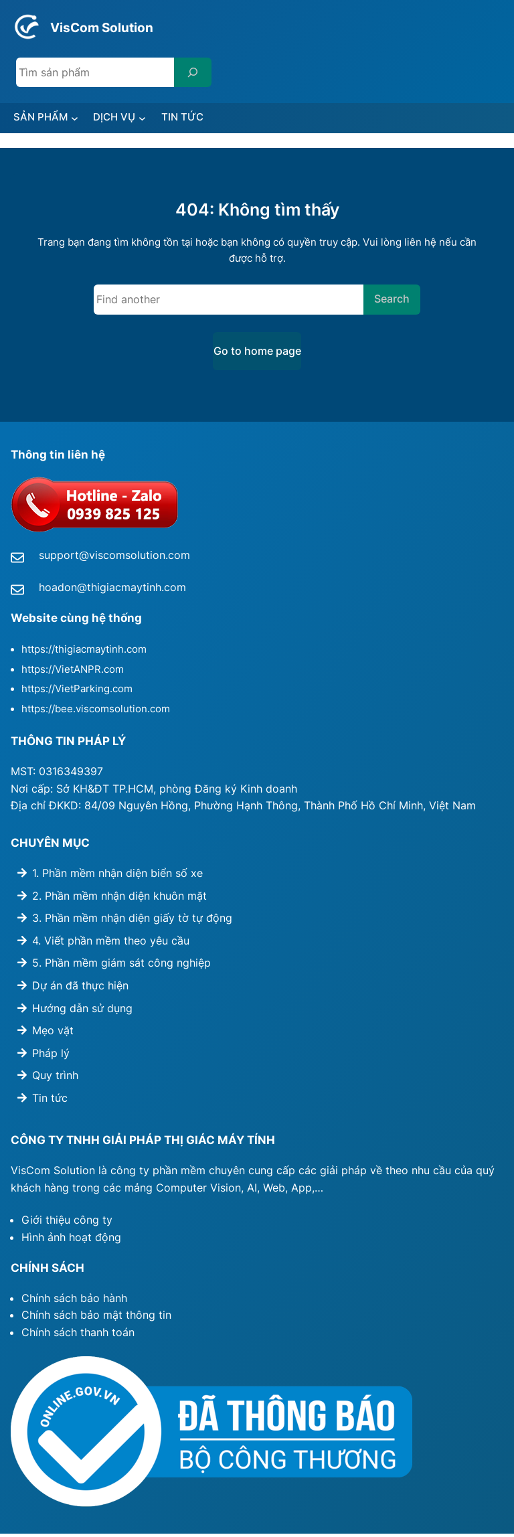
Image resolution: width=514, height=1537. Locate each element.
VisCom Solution (116, 26)
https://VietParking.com (77, 692)
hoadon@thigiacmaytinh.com (112, 590)
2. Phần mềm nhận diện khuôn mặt (119, 899)
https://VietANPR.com (72, 673)
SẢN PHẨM (45, 118)
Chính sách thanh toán (78, 1335)
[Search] (192, 72)
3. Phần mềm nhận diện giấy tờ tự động (132, 921)
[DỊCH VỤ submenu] (161, 119)
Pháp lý (51, 1056)
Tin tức (50, 1101)
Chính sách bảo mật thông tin (96, 1318)
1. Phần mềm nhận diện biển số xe (117, 876)
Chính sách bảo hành (74, 1300)
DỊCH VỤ (129, 118)
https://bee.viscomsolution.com (95, 712)
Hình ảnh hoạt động (71, 1240)
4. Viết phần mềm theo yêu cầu (110, 944)
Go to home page (257, 354)
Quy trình (55, 1078)
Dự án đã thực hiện (80, 988)
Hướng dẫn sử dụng (82, 1011)
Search (392, 302)
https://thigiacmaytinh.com (84, 653)
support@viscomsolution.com (114, 558)
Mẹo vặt (53, 1033)
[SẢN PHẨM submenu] (85, 119)
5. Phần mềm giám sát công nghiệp (121, 966)
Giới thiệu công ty (66, 1223)
